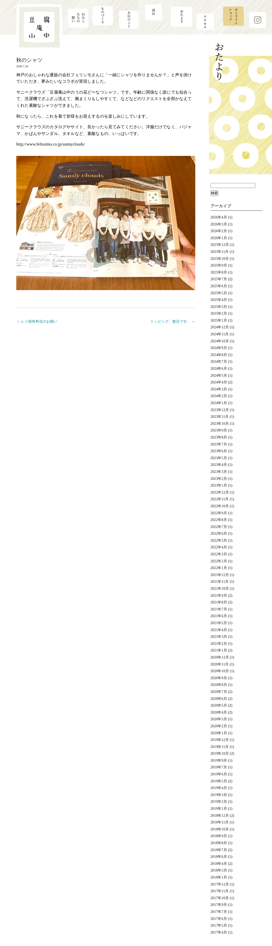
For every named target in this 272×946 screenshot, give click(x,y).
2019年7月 (219, 767)
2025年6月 (219, 286)
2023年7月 (219, 444)
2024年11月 (220, 334)
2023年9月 (219, 430)
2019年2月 (219, 802)
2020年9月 (219, 678)
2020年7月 (219, 692)
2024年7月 (219, 362)
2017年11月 (220, 891)
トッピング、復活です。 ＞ (172, 321)
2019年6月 (219, 774)
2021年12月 (220, 575)
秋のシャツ (29, 60)
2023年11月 (220, 417)
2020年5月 (219, 705)
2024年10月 (220, 341)
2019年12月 (220, 740)
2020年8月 (219, 685)
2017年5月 (219, 925)
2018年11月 (220, 822)
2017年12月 (220, 884)
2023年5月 (219, 458)
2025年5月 (219, 293)
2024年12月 (220, 327)
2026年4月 (219, 217)
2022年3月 (219, 554)
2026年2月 (219, 231)
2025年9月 (219, 265)
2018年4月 (219, 864)
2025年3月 (219, 307)
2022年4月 (219, 547)
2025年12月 (220, 245)
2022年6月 (219, 533)
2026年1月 (219, 238)
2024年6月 (219, 368)
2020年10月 (220, 671)
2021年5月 (219, 623)
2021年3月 (219, 637)
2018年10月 (220, 829)
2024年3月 (219, 389)
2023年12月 (220, 410)
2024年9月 (219, 348)
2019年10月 (220, 753)
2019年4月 (219, 788)
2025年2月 (219, 313)
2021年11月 (220, 582)
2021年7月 (219, 609)
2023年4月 (219, 465)
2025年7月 (219, 279)
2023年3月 (219, 472)
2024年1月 (219, 403)
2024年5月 (219, 375)
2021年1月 (219, 650)
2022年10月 (220, 506)
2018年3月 (219, 870)
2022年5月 (219, 540)
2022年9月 (219, 513)
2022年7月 (219, 527)
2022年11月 (220, 499)
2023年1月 (219, 485)
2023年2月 (219, 479)
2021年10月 (220, 589)
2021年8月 (219, 602)
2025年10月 (220, 259)
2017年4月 (219, 932)
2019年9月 (219, 760)
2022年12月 (220, 492)
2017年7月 (219, 912)
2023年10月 (220, 424)
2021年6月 (219, 616)
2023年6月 (219, 451)
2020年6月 (219, 699)
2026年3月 (219, 224)
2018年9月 (219, 836)
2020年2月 (219, 726)
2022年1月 (219, 568)
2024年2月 (219, 396)
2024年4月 (219, 382)
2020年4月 (219, 712)
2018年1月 (219, 877)
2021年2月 (219, 644)
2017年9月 (219, 905)
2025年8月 (219, 272)
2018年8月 (219, 843)
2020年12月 (220, 657)
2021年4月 (219, 630)
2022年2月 (219, 561)
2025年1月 (219, 320)
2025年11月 (220, 252)
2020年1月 (219, 733)
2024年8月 (219, 355)
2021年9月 (219, 595)
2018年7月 (219, 850)
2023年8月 (219, 437)
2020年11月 (220, 664)
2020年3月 (219, 719)
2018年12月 (220, 816)
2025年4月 (219, 300)
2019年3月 (219, 795)
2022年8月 (219, 520)
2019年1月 (219, 809)
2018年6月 (219, 857)
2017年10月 (220, 898)
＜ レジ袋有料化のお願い (37, 321)
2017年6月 (219, 919)
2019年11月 (220, 747)
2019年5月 (219, 781)
